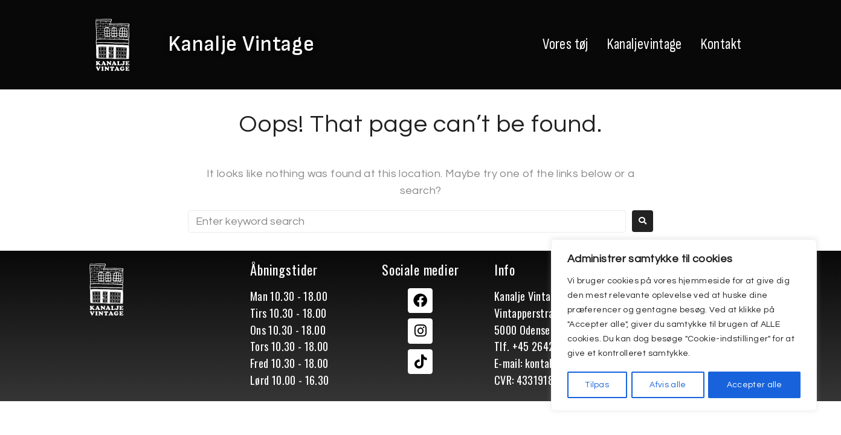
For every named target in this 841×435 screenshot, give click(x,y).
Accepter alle (754, 385)
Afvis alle (668, 385)
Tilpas (597, 385)
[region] (684, 325)
